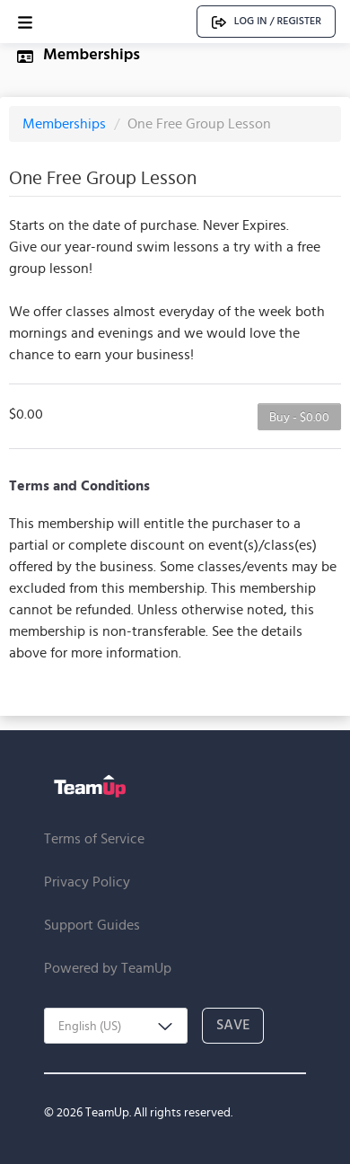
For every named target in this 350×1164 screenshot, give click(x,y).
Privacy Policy (87, 881)
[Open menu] (25, 22)
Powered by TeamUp (107, 968)
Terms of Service (94, 838)
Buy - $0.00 (299, 417)
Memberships (65, 123)
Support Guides (92, 924)
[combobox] (116, 1026)
